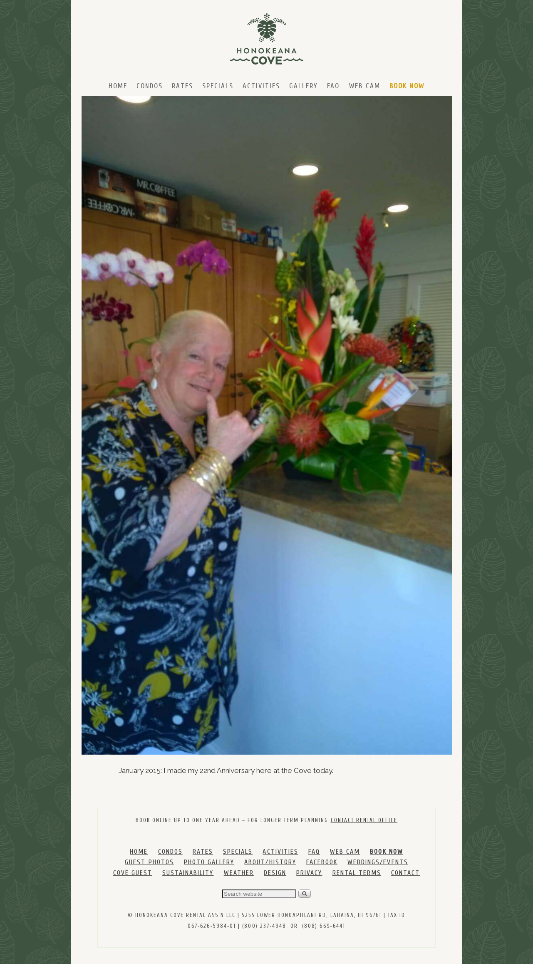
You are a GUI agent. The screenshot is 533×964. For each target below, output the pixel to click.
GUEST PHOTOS (149, 862)
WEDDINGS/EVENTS (377, 862)
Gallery (303, 86)
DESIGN (275, 873)
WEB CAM (345, 851)
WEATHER (239, 873)
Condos (149, 86)
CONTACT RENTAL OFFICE (364, 820)
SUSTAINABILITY (187, 873)
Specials (217, 86)
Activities (261, 86)
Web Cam (364, 86)
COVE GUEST (132, 873)
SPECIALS (238, 851)
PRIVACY (309, 873)
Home (118, 86)
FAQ (333, 86)
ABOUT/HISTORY (270, 862)
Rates (182, 86)
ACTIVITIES (280, 851)
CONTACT (405, 873)
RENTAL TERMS (356, 873)
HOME (139, 851)
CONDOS (170, 851)
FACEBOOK (321, 862)
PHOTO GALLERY (209, 862)
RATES (203, 851)
